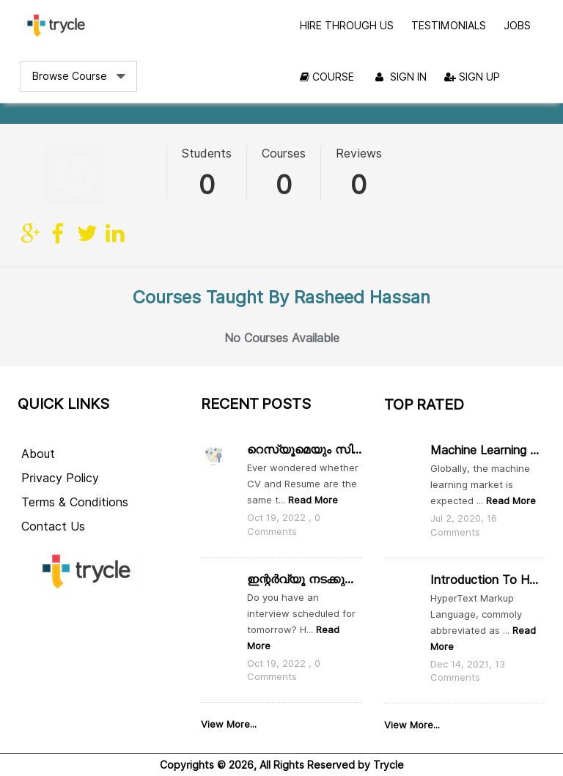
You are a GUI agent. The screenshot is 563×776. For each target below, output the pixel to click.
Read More (311, 480)
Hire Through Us (347, 26)
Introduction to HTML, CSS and (488, 559)
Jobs (517, 26)
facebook (59, 175)
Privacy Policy (60, 458)
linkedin (115, 175)
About (38, 434)
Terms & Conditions (74, 482)
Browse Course (69, 76)
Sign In (399, 77)
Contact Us (53, 507)
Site (32, 175)
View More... (229, 703)
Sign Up (472, 77)
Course (327, 77)
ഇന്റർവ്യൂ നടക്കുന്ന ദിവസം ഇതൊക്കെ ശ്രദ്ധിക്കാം (305, 559)
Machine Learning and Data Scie (488, 430)
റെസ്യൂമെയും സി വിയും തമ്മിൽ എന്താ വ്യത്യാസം (305, 430)
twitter (87, 175)
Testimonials (448, 26)
